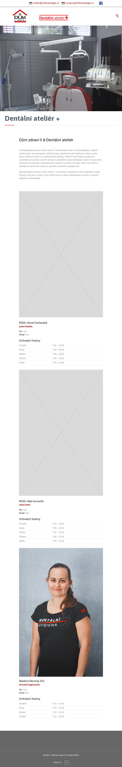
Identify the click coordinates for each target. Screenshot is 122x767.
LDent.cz (57, 762)
